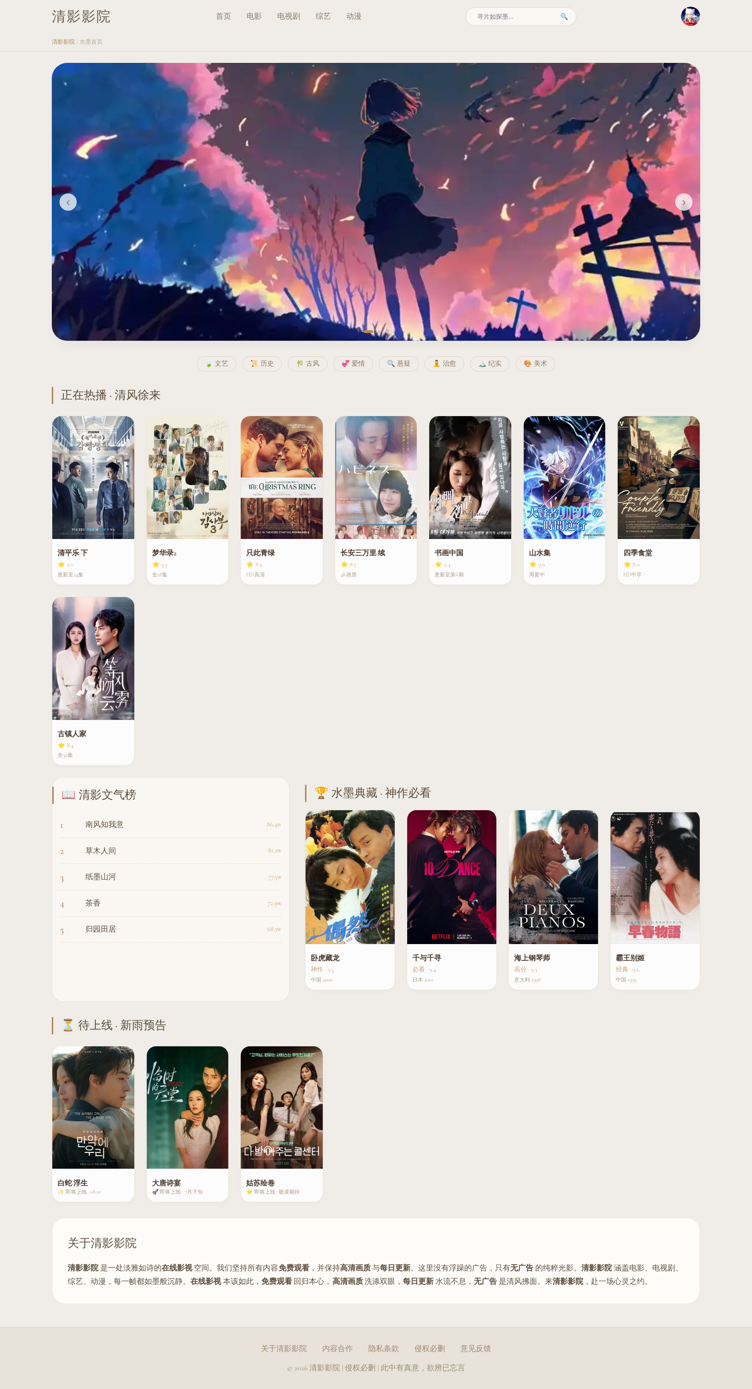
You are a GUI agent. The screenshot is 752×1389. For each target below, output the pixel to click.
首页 (223, 16)
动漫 (354, 16)
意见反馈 (475, 1348)
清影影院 (63, 41)
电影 (254, 16)
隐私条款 (383, 1348)
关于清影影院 (284, 1348)
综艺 (323, 16)
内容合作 (337, 1348)
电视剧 (288, 16)
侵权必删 (429, 1348)
